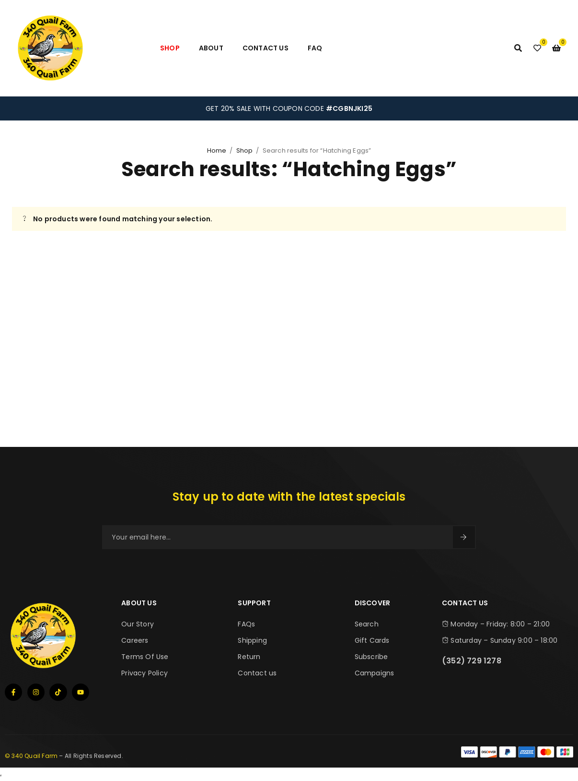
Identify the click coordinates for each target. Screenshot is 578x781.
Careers (134, 640)
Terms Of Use (144, 656)
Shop (244, 150)
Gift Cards (372, 640)
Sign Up (463, 537)
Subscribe (371, 656)
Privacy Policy (144, 673)
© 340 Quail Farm (31, 756)
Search (367, 624)
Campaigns (374, 673)
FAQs (246, 624)
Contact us (257, 673)
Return (249, 656)
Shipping (252, 640)
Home (217, 150)
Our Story (137, 624)
